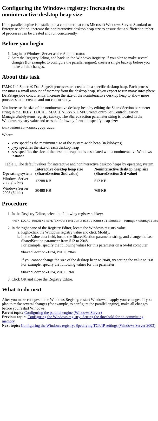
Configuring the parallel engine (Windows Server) (63, 315)
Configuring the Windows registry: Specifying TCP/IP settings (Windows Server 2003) (88, 328)
